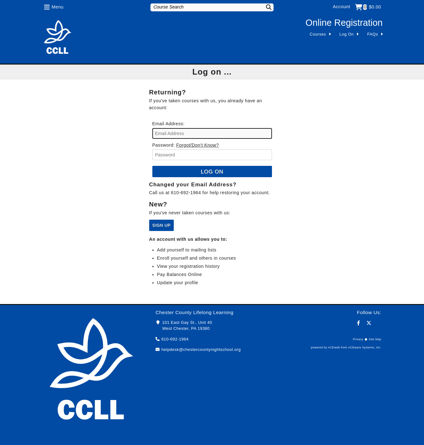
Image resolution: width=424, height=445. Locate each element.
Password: (163, 145)
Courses (318, 34)
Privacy (358, 339)
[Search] (264, 7)
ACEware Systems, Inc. (365, 347)
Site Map (375, 339)
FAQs (372, 34)
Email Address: (168, 123)
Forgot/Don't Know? (197, 145)
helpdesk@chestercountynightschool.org (201, 349)
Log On (346, 34)
